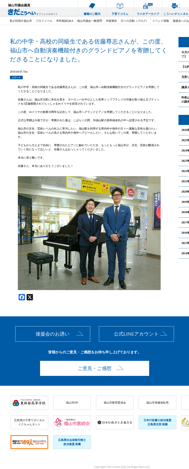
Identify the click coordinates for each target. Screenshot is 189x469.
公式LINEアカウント (136, 334)
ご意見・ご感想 (94, 368)
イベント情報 (160, 20)
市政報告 (111, 20)
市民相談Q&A (64, 20)
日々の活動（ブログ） (135, 20)
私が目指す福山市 (21, 20)
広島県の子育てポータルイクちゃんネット (29, 422)
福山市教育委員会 (115, 402)
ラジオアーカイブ (148, 7)
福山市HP (72, 402)
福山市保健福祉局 (157, 402)
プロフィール (44, 20)
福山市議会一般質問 (89, 20)
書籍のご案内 (92, 7)
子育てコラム (120, 7)
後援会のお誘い (53, 334)
